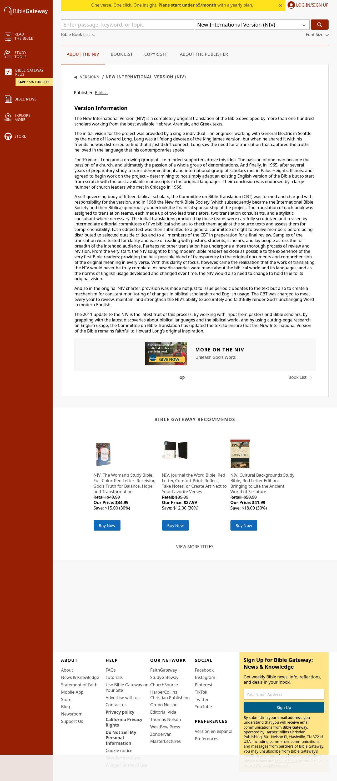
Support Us (72, 721)
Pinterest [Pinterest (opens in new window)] (204, 685)
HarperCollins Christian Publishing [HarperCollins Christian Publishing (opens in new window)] (170, 695)
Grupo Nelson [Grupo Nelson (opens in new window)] (164, 705)
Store (66, 699)
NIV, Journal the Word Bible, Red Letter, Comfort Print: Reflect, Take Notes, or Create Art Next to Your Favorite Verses (194, 483)
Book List (122, 54)
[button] (307, 5)
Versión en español (214, 731)
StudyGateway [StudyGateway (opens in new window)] (164, 677)
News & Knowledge (80, 677)
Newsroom (72, 714)
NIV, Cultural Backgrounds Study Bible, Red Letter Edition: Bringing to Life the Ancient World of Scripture (262, 483)
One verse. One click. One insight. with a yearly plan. (172, 5)
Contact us (116, 705)
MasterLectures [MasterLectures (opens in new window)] (165, 741)
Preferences (206, 739)
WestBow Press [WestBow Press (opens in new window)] (165, 727)
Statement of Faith (79, 685)
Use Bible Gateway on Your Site (127, 687)
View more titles (194, 547)
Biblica (101, 92)
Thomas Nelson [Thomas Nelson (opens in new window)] (165, 719)
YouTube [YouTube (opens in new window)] (203, 706)
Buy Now (107, 525)
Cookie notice (119, 750)
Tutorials (114, 677)
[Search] (320, 24)
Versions (89, 77)
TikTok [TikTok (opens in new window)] (201, 692)
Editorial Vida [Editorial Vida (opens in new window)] (163, 712)
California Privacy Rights (124, 722)
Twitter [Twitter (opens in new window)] (202, 699)
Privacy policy (120, 712)
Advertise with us (123, 698)
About (67, 670)
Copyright (156, 54)
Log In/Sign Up (312, 5)
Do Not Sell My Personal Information (121, 737)
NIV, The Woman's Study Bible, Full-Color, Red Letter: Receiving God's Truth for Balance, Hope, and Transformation (125, 483)
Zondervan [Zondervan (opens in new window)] (161, 734)
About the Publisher (204, 54)
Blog (65, 706)
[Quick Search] (127, 24)
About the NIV (83, 54)
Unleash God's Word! (215, 357)
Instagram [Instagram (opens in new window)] (205, 677)
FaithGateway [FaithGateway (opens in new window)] (163, 670)
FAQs (111, 670)
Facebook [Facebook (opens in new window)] (204, 670)
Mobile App (72, 692)
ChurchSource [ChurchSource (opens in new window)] (164, 685)
